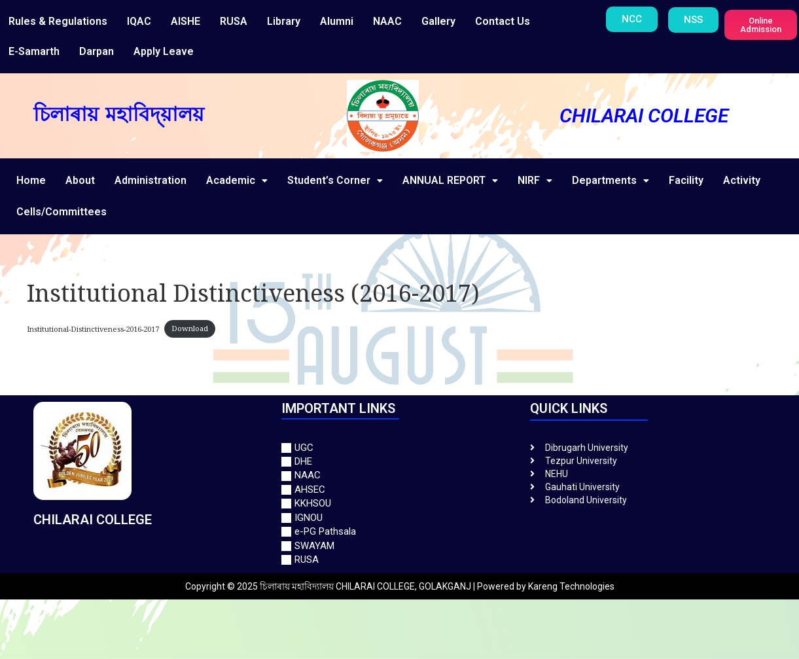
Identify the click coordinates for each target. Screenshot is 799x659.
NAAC (387, 21)
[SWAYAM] (399, 546)
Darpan (96, 51)
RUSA (233, 21)
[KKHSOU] (399, 503)
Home (31, 180)
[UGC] (399, 448)
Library (283, 21)
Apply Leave (163, 51)
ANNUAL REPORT (450, 180)
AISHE (185, 21)
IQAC (139, 21)
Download (189, 328)
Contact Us (502, 21)
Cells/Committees (61, 211)
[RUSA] (399, 560)
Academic (237, 180)
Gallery (438, 21)
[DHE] (399, 462)
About (80, 180)
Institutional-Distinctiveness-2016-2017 (93, 328)
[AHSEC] (399, 490)
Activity (741, 180)
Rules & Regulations (58, 21)
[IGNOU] (399, 518)
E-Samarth (34, 51)
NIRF (535, 180)
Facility (686, 180)
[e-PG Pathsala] (399, 532)
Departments (610, 180)
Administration (150, 180)
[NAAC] (399, 475)
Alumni (336, 21)
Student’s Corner (335, 180)
